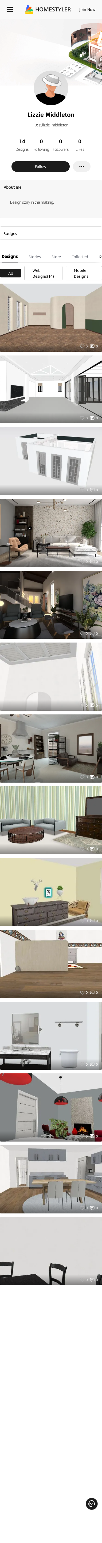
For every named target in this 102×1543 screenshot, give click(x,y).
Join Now (87, 9)
